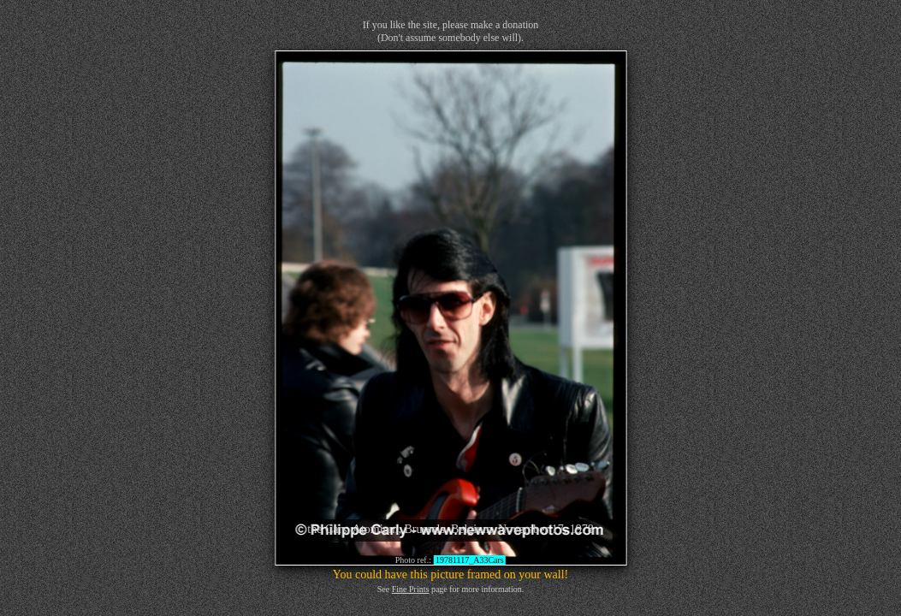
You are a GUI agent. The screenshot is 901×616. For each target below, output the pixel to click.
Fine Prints (411, 589)
